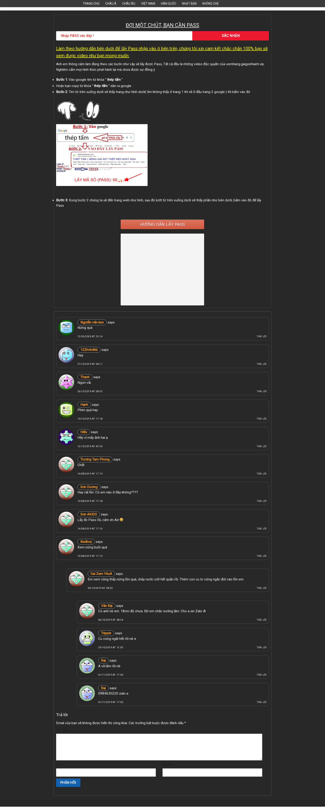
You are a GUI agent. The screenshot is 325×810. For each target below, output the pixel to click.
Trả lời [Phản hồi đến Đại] (261, 674)
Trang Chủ (91, 3)
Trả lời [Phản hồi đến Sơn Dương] (261, 501)
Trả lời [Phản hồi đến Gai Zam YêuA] (261, 588)
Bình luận (62, 730)
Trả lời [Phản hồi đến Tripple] (261, 647)
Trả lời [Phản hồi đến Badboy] (261, 556)
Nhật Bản (189, 3)
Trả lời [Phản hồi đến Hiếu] (261, 446)
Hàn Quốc (168, 3)
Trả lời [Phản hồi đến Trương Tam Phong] (261, 473)
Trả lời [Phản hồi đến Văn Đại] (261, 619)
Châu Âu (128, 3)
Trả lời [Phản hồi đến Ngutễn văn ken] (261, 336)
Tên (60, 764)
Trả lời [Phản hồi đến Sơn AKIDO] (261, 528)
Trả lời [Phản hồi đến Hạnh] (261, 418)
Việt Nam (148, 3)
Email (167, 764)
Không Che (210, 3)
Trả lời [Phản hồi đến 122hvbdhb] (261, 364)
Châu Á (110, 3)
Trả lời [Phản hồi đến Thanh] (261, 391)
